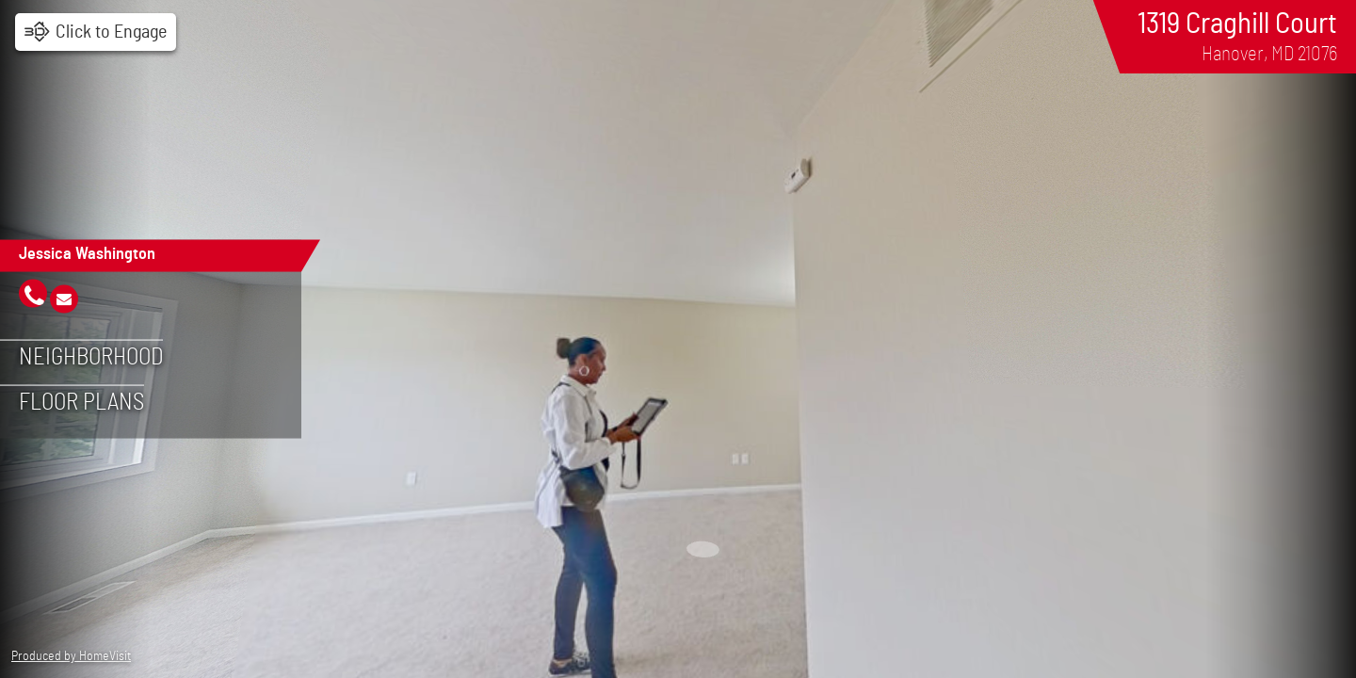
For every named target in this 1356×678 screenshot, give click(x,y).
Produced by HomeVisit (71, 656)
